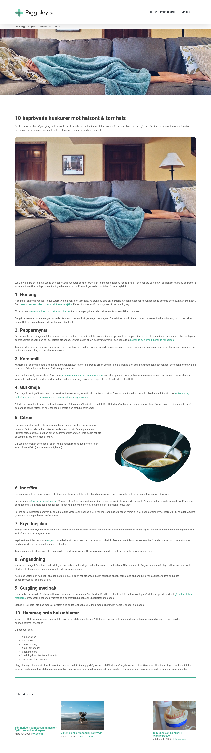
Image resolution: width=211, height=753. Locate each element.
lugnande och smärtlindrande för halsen (152, 339)
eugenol (51, 540)
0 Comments (38, 733)
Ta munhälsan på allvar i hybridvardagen (167, 734)
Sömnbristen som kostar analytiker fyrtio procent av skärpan (36, 729)
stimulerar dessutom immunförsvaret (82, 375)
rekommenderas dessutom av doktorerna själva (46, 304)
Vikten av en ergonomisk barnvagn (81, 733)
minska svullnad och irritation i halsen (49, 311)
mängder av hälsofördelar (42, 501)
